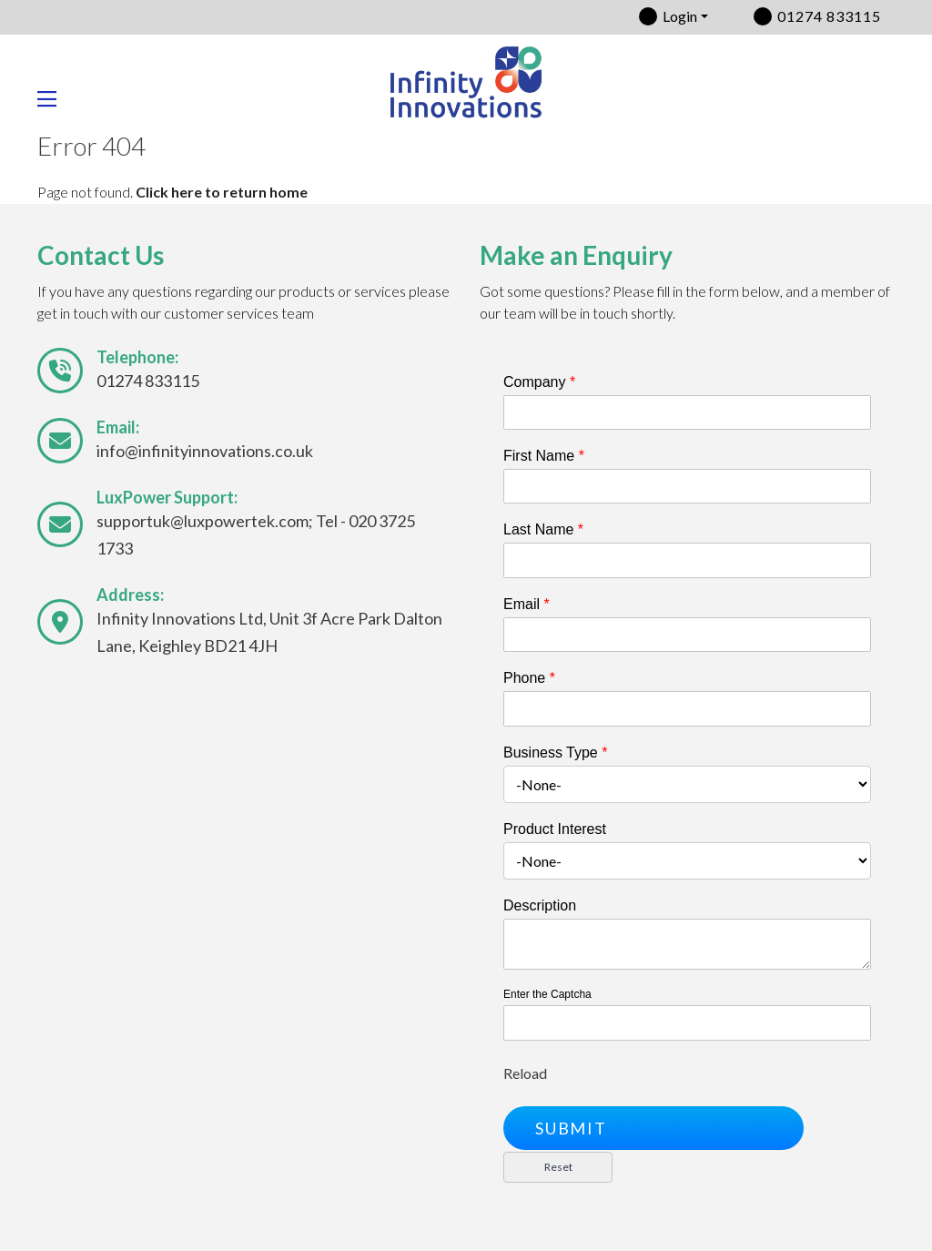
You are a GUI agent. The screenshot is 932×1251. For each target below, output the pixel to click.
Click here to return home (222, 191)
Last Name (543, 529)
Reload (525, 1073)
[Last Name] (687, 560)
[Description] (687, 945)
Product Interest (554, 829)
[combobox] (687, 784)
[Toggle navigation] (53, 99)
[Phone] (687, 708)
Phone (529, 678)
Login (680, 16)
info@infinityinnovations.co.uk (204, 451)
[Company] (687, 412)
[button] (653, 1128)
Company (539, 382)
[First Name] (687, 486)
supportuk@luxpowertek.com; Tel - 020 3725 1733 (255, 534)
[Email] (687, 634)
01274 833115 (829, 16)
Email (526, 604)
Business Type (555, 752)
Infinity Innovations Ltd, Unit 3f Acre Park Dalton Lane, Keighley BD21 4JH (269, 632)
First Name (543, 455)
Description (539, 905)
